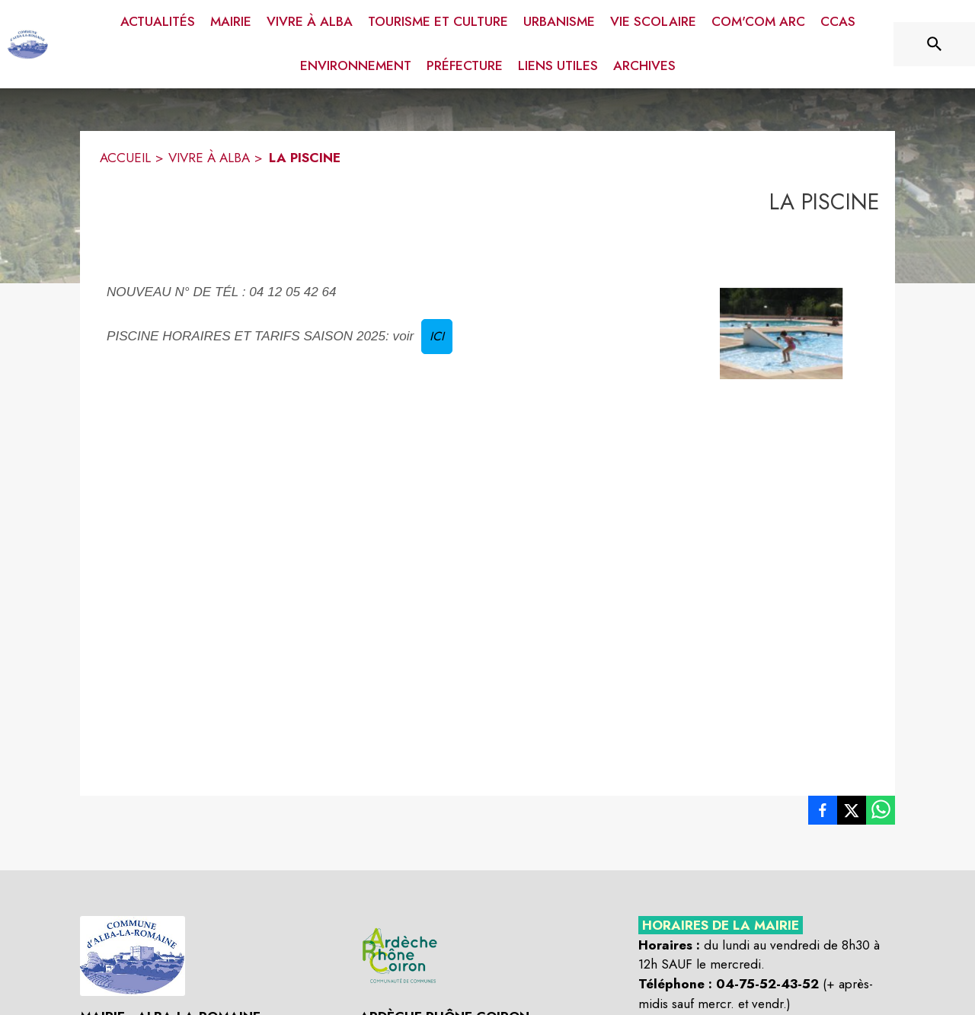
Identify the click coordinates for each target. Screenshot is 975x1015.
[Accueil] (28, 44)
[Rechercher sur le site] (935, 44)
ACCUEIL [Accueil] (125, 157)
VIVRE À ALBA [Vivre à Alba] (209, 157)
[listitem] (822, 813)
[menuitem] (158, 19)
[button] (781, 332)
